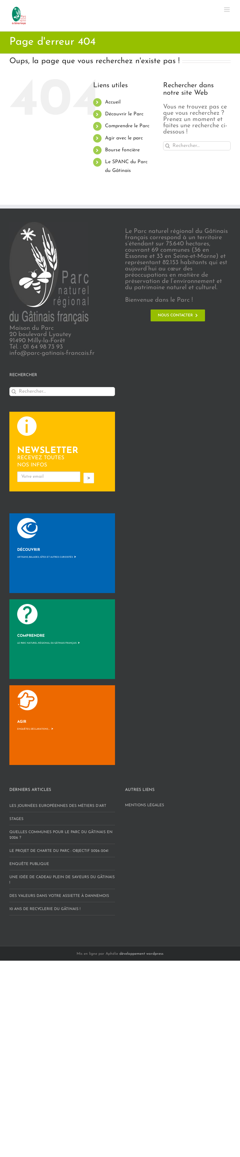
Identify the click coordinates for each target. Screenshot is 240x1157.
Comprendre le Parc (127, 125)
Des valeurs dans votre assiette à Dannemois (59, 896)
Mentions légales (144, 805)
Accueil (113, 102)
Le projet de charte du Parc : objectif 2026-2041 (58, 851)
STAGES (16, 819)
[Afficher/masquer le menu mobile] (227, 9)
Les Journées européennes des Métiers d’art (57, 806)
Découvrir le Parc (124, 114)
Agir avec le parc (124, 138)
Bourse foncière (122, 150)
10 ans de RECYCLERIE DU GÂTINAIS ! (44, 909)
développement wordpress (141, 954)
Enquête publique (29, 864)
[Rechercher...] (197, 145)
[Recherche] (167, 145)
